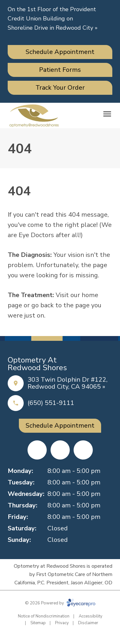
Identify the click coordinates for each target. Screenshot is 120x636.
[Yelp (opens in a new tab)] (60, 450)
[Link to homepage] (34, 115)
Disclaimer (88, 623)
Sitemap (38, 623)
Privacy (62, 623)
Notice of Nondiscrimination (43, 616)
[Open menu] (107, 114)
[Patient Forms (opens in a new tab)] (60, 70)
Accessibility (90, 616)
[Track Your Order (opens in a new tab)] (60, 88)
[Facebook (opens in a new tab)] (37, 450)
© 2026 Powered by (60, 603)
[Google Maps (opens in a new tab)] (83, 450)
